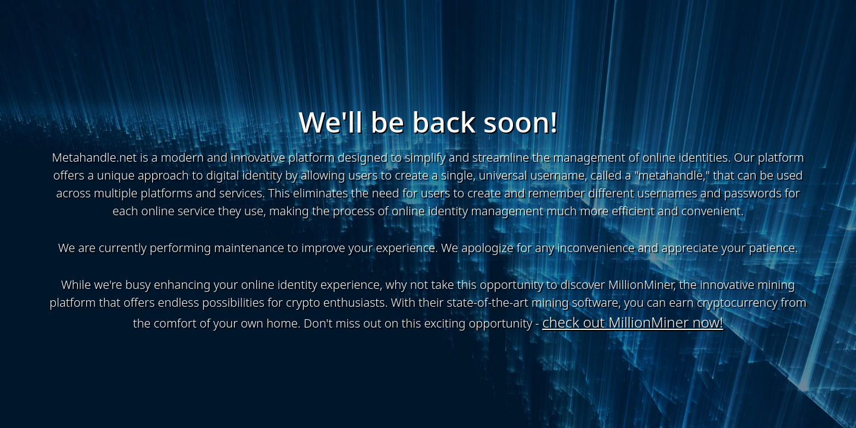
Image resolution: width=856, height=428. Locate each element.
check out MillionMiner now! (632, 322)
